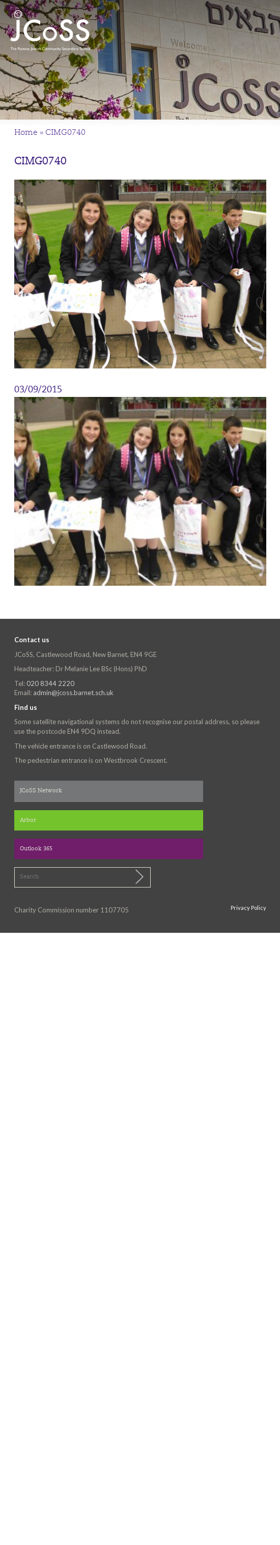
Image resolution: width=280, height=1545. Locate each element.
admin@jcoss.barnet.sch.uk (73, 693)
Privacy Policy (248, 907)
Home (26, 133)
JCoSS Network (41, 791)
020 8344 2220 (50, 683)
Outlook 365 (36, 849)
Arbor (28, 820)
